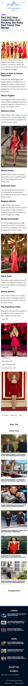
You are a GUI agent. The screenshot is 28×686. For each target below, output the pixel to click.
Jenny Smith (4, 30)
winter (21, 415)
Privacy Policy (19, 683)
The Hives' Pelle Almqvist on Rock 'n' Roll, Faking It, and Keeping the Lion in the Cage (16, 622)
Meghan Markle (14, 415)
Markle (8, 82)
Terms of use (8, 683)
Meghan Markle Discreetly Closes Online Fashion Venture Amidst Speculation (16, 658)
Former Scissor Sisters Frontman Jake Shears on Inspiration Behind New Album (16, 630)
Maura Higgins (5, 415)
